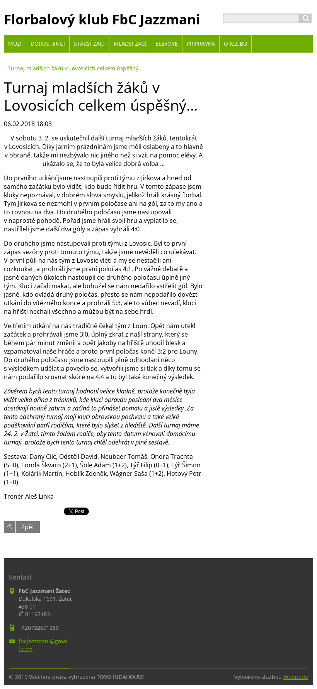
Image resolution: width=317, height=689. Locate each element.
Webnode (295, 676)
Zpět (27, 527)
